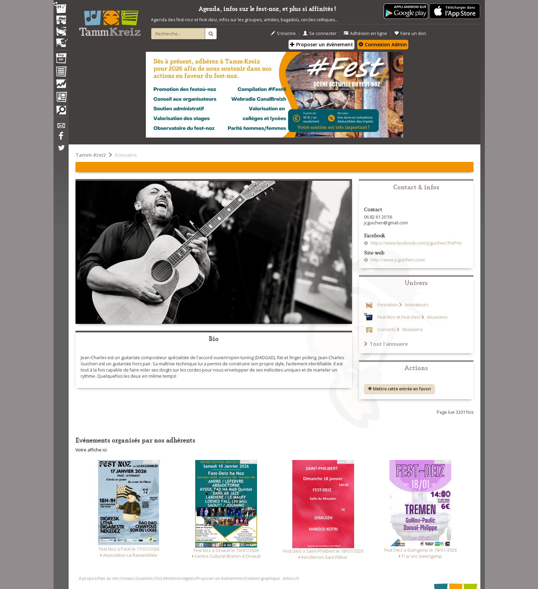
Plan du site (108, 578)
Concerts (386, 329)
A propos (87, 578)
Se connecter (320, 33)
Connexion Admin (383, 44)
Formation (387, 305)
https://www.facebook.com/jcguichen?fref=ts (415, 243)
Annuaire (126, 154)
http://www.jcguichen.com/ (397, 260)
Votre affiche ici (91, 450)
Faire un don (410, 33)
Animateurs (416, 305)
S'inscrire (283, 33)
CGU (158, 578)
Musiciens (436, 317)
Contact (127, 578)
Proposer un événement (219, 578)
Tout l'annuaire (386, 343)
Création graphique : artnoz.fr (272, 578)
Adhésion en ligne (365, 33)
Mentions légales (179, 578)
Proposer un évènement (321, 44)
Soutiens (144, 578)
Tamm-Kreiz (90, 154)
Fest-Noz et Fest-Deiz (398, 317)
